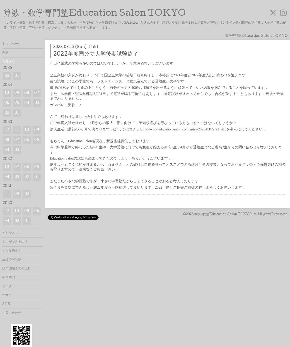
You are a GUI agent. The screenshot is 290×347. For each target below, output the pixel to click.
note (6, 295)
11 (17, 130)
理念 (5, 53)
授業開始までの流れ (16, 268)
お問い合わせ (11, 313)
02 (7, 113)
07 (36, 93)
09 (16, 93)
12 (7, 130)
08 (26, 93)
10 (7, 93)
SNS (6, 304)
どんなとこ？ (11, 233)
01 (16, 76)
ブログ (7, 286)
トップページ (11, 44)
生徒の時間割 (11, 260)
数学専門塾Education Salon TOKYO (223, 214)
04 (26, 103)
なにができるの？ (15, 242)
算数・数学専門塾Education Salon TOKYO (94, 13)
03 (7, 76)
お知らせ (8, 62)
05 (16, 103)
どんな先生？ (11, 251)
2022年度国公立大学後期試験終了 (95, 54)
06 (6, 103)
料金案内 (8, 277)
